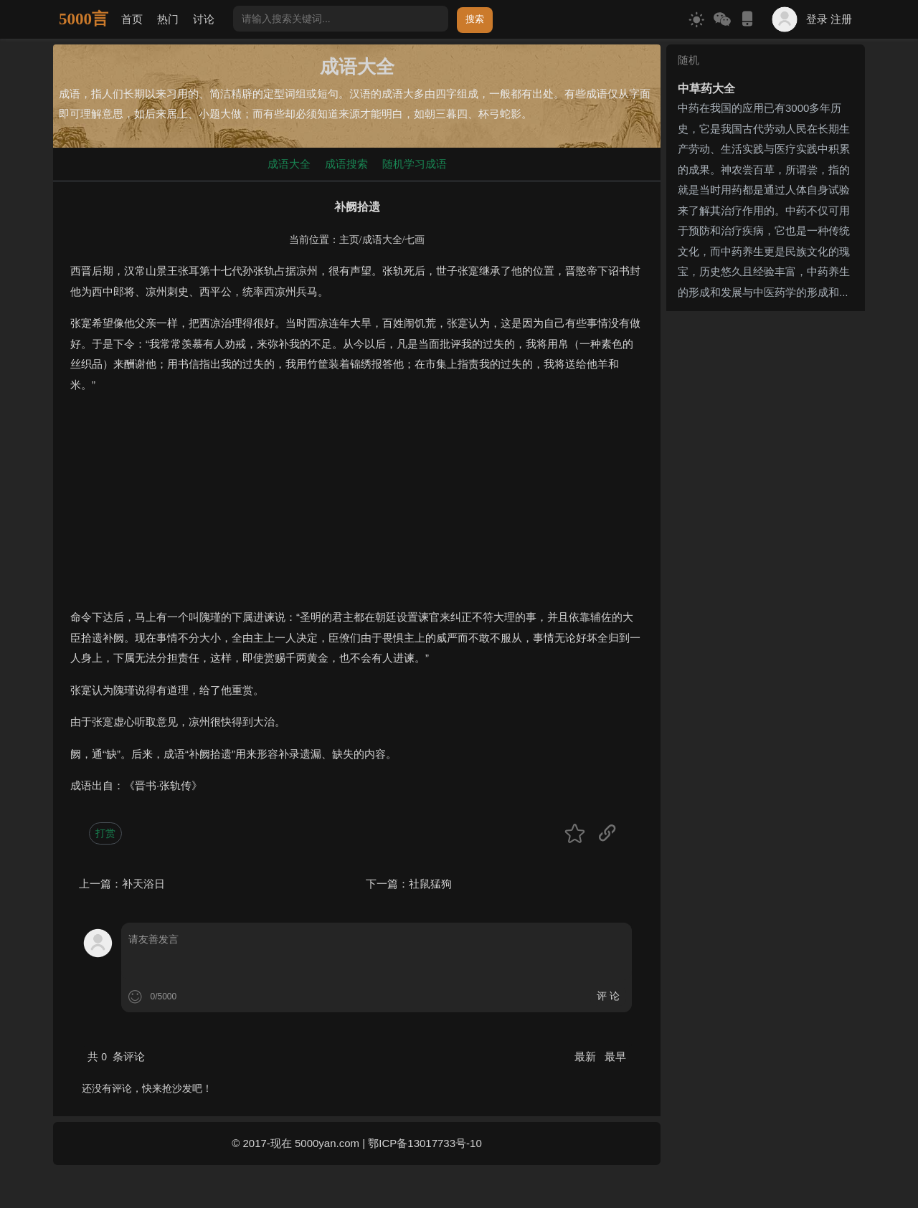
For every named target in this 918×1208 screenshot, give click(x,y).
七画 (414, 239)
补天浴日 (143, 884)
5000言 (83, 19)
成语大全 (289, 164)
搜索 (474, 19)
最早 (615, 1056)
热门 (168, 19)
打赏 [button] (105, 833)
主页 (349, 239)
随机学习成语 (414, 164)
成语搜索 (346, 164)
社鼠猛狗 (430, 884)
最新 (586, 1056)
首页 (132, 19)
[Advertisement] (356, 506)
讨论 (203, 19)
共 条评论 (116, 1056)
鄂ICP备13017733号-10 (424, 1143)
